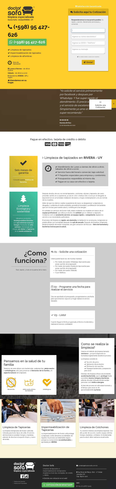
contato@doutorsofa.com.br (87, 465)
